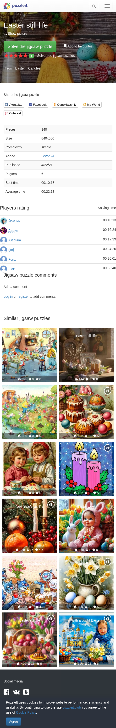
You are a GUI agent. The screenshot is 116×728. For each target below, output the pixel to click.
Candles (34, 68)
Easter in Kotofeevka (29, 563)
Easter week (86, 506)
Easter (20, 68)
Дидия (13, 231)
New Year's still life (30, 506)
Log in (8, 296)
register (23, 296)
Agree (13, 721)
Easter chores (29, 336)
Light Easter (86, 563)
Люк (11, 269)
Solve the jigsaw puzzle (30, 46)
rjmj (11, 250)
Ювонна (14, 240)
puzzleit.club (71, 707)
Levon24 (47, 156)
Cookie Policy (26, 712)
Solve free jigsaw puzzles (56, 56)
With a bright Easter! (86, 620)
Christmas (86, 450)
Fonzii (12, 259)
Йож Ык (14, 221)
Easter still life (86, 336)
